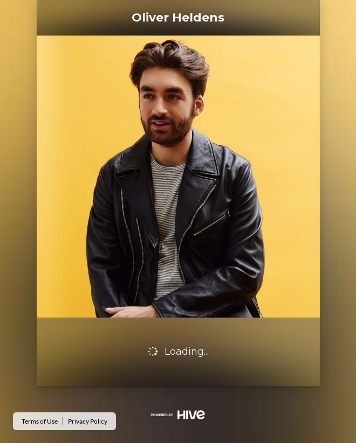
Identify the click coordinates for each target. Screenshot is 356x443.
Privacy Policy (87, 421)
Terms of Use (40, 421)
